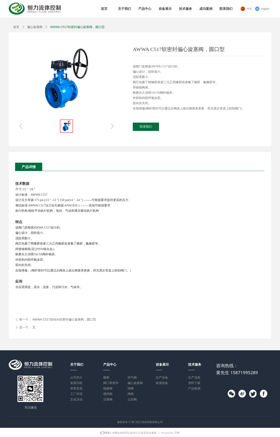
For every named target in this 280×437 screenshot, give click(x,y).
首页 (16, 27)
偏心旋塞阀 (34, 27)
